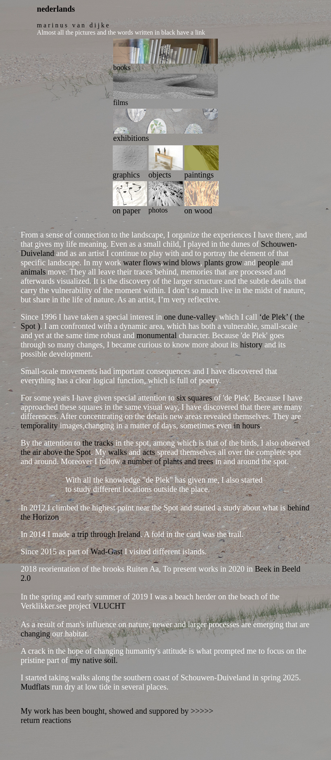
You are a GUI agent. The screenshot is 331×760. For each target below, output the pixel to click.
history (251, 344)
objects (160, 174)
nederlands (56, 8)
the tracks (98, 442)
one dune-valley (189, 316)
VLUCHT (109, 605)
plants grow (222, 262)
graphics (126, 174)
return (30, 720)
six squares (194, 397)
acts (149, 452)
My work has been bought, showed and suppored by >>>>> (117, 710)
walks (117, 452)
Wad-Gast (106, 551)
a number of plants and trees (167, 461)
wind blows (182, 262)
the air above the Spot (56, 452)
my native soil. (94, 660)
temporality (40, 425)
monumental (155, 335)
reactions (56, 720)
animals (33, 271)
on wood (198, 210)
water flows (141, 262)
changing (35, 633)
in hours (247, 425)
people (268, 262)
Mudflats (35, 686)
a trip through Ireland (106, 534)
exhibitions (131, 138)
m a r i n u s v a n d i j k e (73, 25)
